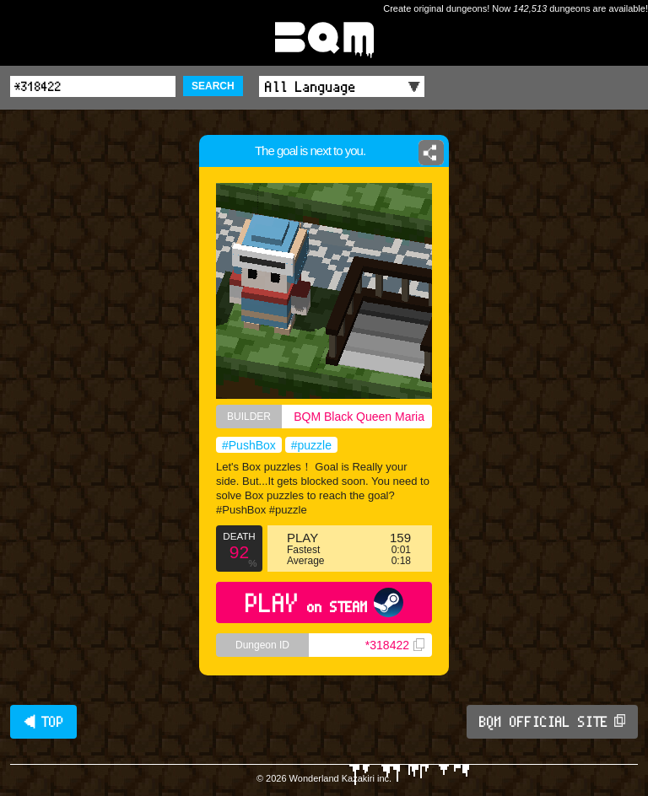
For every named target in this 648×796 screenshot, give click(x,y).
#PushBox (249, 445)
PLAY (324, 602)
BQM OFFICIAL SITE (552, 721)
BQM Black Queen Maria (359, 416)
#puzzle (311, 445)
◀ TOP (43, 721)
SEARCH (213, 86)
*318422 (394, 645)
